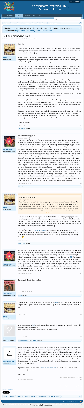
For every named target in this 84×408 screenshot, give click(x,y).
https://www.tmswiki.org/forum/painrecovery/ (33, 31)
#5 (80, 292)
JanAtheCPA (21, 128)
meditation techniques (39, 230)
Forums (19, 15)
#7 (80, 337)
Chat (34, 15)
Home (74, 401)
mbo (4, 339)
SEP (71, 257)
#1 (80, 125)
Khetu (27, 38)
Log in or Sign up (74, 1)
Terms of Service (69, 404)
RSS (80, 401)
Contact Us (65, 401)
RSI (33, 325)
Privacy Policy (78, 404)
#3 (80, 240)
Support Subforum (15, 38)
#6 (80, 314)
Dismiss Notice (79, 28)
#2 (80, 183)
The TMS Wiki (9, 15)
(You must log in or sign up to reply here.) (71, 386)
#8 (80, 379)
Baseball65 (25, 340)
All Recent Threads (18, 18)
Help (40, 15)
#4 (80, 273)
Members (27, 15)
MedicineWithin (8, 361)
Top (78, 401)
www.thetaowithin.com (48, 368)
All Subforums (7, 18)
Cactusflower (7, 149)
